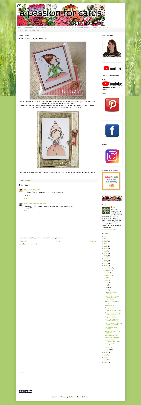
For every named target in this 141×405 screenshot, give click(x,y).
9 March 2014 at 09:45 (34, 189)
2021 (105, 248)
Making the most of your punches (57, 27)
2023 (105, 243)
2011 (105, 357)
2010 (105, 360)
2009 (105, 362)
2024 (105, 241)
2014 (105, 265)
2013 (105, 352)
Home (19, 27)
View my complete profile (109, 229)
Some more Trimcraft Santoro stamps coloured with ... (113, 323)
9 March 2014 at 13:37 (39, 203)
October (107, 273)
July (106, 280)
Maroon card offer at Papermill (110, 292)
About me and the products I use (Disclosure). (35, 27)
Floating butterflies (110, 344)
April (106, 287)
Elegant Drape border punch (113, 310)
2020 (105, 251)
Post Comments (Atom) (33, 244)
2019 (105, 253)
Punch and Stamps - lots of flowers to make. (29, 30)
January (107, 349)
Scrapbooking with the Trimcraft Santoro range (112, 340)
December (108, 268)
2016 (105, 261)
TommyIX (73, 397)
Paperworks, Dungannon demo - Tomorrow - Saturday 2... (112, 297)
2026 (105, 236)
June (107, 282)
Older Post (93, 241)
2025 (105, 238)
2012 (105, 355)
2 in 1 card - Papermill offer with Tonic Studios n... (112, 320)
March (107, 290)
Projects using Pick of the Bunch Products (79, 27)
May (106, 285)
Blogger (86, 397)
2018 (105, 256)
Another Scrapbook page (112, 337)
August (107, 277)
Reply (25, 198)
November (108, 270)
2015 (105, 263)
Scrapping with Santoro (111, 308)
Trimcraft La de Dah (110, 305)
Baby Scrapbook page (111, 335)
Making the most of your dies (100, 27)
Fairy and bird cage (110, 317)
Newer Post (23, 241)
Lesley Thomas (28, 203)
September (108, 275)
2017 (105, 258)
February (108, 347)
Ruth (26, 180)
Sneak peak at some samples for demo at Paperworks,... (113, 313)
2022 (105, 246)
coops (25, 189)
